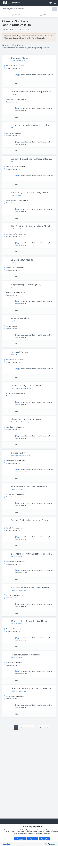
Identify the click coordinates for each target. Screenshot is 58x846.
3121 (41, 727)
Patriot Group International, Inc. (21, 388)
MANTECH (14, 355)
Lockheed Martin (16, 195)
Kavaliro (13, 321)
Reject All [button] (44, 839)
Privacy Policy (6, 844)
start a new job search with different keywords (27, 38)
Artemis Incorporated (18, 61)
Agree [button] (32, 839)
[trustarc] (51, 844)
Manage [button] (20, 839)
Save (43, 14)
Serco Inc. (14, 94)
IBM (12, 128)
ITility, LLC (14, 262)
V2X (12, 287)
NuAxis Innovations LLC (18, 489)
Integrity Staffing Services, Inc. (21, 455)
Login (50, 3)
